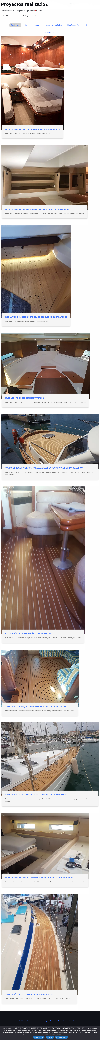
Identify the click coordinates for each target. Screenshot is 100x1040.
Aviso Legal (44, 1021)
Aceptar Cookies (38, 1037)
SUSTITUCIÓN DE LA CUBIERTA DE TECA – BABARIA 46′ (29, 994)
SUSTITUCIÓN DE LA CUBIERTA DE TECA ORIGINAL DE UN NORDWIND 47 (36, 795)
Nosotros (79, 3)
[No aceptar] (98, 1033)
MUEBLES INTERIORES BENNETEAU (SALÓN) (24, 398)
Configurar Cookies (61, 1037)
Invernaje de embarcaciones (52, 3)
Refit (87, 25)
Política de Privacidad (57, 1021)
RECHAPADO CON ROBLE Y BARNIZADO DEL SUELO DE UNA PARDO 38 (36, 317)
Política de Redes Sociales (28, 1021)
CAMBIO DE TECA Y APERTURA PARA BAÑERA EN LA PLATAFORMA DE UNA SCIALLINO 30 (44, 468)
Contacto (89, 3)
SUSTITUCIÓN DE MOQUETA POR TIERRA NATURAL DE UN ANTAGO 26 (35, 707)
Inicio (37, 3)
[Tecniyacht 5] (16, 7)
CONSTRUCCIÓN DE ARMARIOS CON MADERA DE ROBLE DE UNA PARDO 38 (38, 209)
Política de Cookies (74, 1021)
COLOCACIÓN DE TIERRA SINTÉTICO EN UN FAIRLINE (28, 634)
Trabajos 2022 (50, 32)
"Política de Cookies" (70, 1034)
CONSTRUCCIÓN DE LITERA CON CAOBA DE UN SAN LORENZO (32, 129)
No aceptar (49, 1037)
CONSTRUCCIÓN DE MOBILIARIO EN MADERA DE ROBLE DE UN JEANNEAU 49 (39, 878)
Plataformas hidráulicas (53, 25)
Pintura (36, 25)
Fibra (26, 25)
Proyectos (69, 3)
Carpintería (15, 25)
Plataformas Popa (73, 25)
